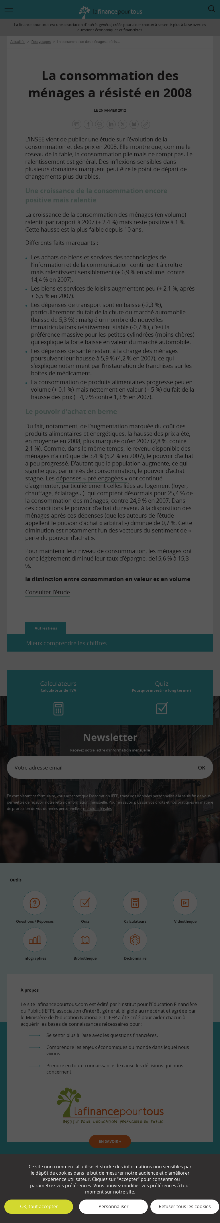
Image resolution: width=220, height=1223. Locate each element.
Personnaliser (114, 1206)
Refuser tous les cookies (185, 1206)
